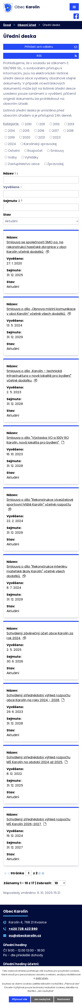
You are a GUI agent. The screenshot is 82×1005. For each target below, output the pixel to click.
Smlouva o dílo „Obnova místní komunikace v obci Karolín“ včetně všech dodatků (41, 311)
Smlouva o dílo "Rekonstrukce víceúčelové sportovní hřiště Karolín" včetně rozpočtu (40, 504)
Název (9, 173)
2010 (28, 124)
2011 (42, 124)
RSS (57, 56)
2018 (70, 130)
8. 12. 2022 (14, 773)
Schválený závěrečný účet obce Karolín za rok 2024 (40, 635)
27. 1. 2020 (14, 263)
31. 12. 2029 (15, 337)
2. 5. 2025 (14, 649)
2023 (57, 137)
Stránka (17, 873)
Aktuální (13, 286)
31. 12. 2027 (15, 847)
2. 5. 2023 (14, 392)
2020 (26, 137)
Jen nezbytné (42, 999)
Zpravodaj (55, 164)
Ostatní (14, 150)
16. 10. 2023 (15, 454)
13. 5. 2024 (14, 325)
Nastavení (63, 999)
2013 (70, 124)
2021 (41, 137)
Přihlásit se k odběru (51, 47)
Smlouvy (57, 150)
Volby (12, 157)
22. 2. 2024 (15, 521)
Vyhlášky (31, 157)
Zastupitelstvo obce (23, 164)
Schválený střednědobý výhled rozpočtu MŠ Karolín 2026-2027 (38, 821)
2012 (56, 124)
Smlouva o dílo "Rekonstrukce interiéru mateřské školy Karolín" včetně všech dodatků (37, 571)
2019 (11, 137)
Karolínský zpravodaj (40, 144)
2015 (26, 130)
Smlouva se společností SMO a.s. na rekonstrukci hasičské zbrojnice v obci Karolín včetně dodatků (36, 247)
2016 (41, 130)
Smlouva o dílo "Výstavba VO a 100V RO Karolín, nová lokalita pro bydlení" (38, 440)
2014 (11, 130)
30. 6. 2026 (15, 661)
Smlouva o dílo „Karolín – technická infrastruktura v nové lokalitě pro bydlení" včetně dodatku (39, 376)
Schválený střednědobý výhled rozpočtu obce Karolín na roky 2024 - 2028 (38, 697)
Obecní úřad (27, 25)
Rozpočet (35, 150)
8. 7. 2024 (14, 587)
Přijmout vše (19, 999)
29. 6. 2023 (15, 711)
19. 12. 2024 (15, 835)
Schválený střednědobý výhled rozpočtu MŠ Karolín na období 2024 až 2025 (38, 759)
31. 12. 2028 (15, 404)
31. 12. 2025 (15, 275)
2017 (55, 130)
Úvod (7, 25)
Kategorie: (11, 124)
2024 (12, 144)
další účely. (42, 978)
